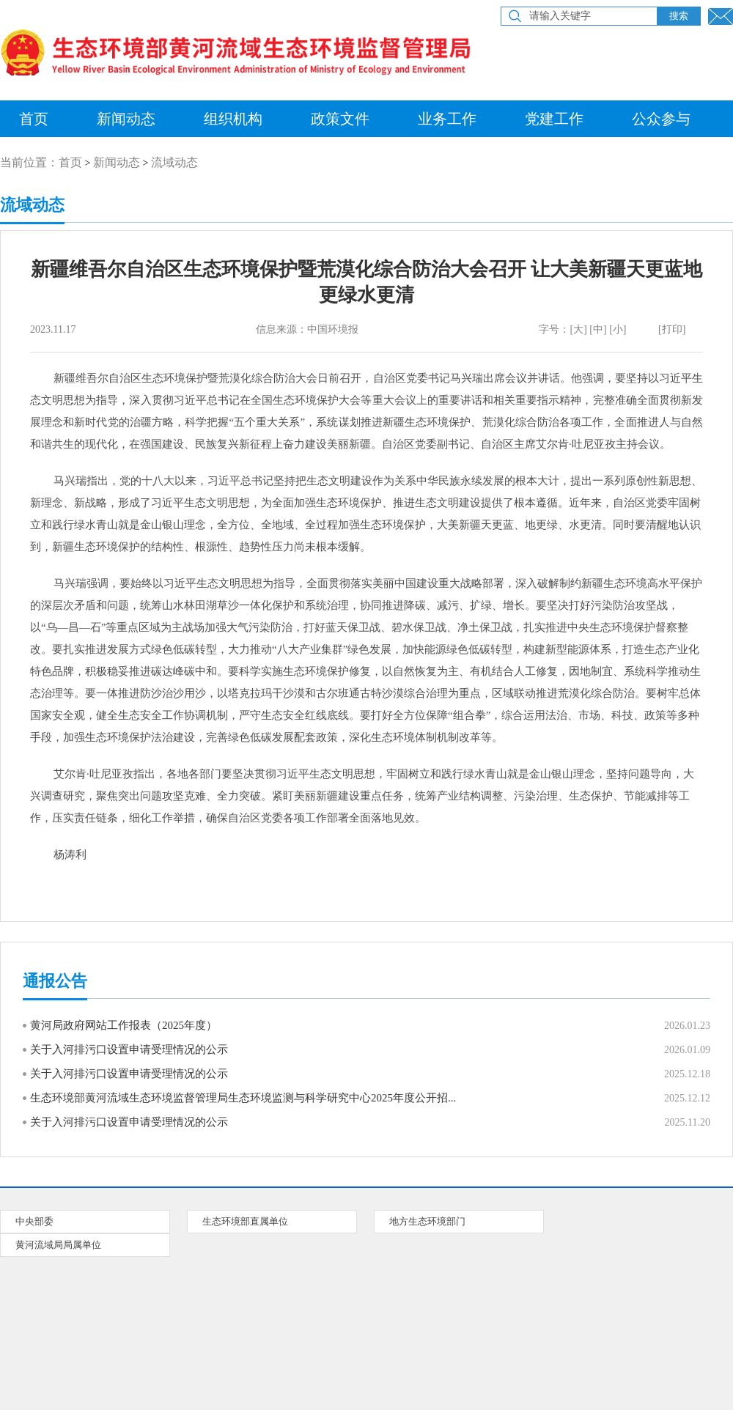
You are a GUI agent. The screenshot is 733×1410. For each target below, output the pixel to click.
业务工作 (447, 119)
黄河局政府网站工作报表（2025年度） (123, 1025)
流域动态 (174, 162)
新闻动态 (126, 119)
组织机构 (233, 119)
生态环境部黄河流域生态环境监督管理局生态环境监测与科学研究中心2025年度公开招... (243, 1098)
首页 (70, 162)
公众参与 (661, 119)
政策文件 (340, 119)
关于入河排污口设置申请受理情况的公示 (129, 1049)
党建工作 (554, 119)
